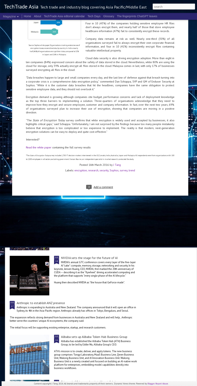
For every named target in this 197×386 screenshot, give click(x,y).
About (37, 16)
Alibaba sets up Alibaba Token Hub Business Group (94, 337)
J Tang (117, 115)
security (104, 120)
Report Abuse (161, 383)
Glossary (108, 16)
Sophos (114, 120)
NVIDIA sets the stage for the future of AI (89, 258)
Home (27, 16)
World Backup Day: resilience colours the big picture (124, 153)
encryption (80, 120)
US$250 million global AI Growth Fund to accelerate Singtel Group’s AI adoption (70, 182)
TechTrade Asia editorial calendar (64, 16)
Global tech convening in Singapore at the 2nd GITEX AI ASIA (33, 153)
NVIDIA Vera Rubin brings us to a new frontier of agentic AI (171, 153)
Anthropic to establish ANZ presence (41, 303)
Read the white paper (38, 97)
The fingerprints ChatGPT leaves (137, 16)
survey (124, 120)
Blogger (151, 383)
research (93, 120)
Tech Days (94, 16)
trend (132, 120)
